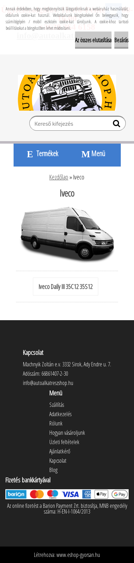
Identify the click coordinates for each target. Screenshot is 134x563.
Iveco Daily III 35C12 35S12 (66, 286)
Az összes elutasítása (93, 40)
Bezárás (121, 40)
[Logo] (67, 93)
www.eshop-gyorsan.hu (78, 555)
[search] (117, 125)
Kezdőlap (58, 177)
